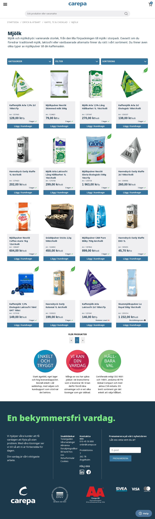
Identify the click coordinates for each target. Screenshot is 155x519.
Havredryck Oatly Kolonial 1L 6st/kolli (56, 306)
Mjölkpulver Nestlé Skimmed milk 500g (56, 107)
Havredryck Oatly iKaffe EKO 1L (131, 239)
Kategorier (30, 61)
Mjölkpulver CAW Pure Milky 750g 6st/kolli (94, 239)
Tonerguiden (67, 438)
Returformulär (67, 458)
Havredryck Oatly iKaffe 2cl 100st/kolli (131, 173)
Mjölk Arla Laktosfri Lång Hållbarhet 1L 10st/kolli (56, 174)
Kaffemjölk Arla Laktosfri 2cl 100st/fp (94, 306)
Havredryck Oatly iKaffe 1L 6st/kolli (22, 173)
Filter (77, 61)
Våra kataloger (68, 442)
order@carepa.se (88, 444)
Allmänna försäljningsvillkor (68, 447)
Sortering (124, 61)
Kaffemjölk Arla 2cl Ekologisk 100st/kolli (129, 107)
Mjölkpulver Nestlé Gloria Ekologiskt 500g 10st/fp (94, 174)
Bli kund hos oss (67, 453)
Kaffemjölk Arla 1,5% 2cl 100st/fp (22, 107)
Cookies (64, 461)
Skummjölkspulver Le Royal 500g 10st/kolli (130, 306)
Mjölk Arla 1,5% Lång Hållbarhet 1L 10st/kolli (94, 107)
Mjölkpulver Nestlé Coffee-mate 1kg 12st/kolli (19, 241)
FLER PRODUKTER (77, 334)
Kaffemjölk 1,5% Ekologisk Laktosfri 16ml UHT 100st (22, 307)
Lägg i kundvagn (23, 126)
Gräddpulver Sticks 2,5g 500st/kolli (58, 239)
